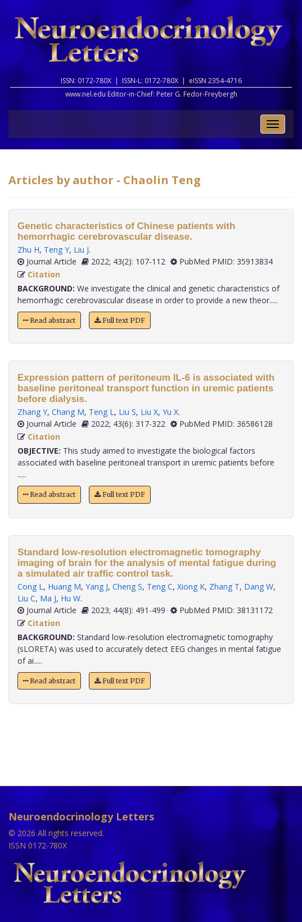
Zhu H (28, 249)
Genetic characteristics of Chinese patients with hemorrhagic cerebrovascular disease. (126, 231)
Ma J (48, 598)
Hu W (70, 598)
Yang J (96, 586)
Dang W (258, 586)
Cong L (30, 586)
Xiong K (191, 586)
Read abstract (49, 320)
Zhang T (224, 586)
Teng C (160, 586)
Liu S (127, 412)
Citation (44, 274)
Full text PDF (119, 320)
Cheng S (127, 586)
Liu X (149, 412)
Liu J (81, 249)
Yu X (170, 412)
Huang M (64, 586)
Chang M (68, 412)
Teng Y (56, 249)
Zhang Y (32, 412)
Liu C (26, 598)
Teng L (101, 412)
